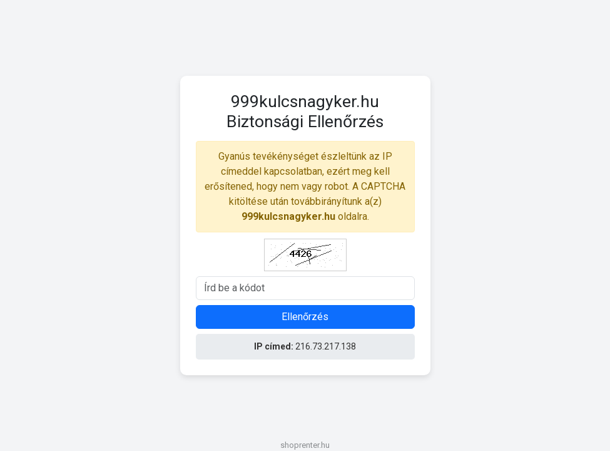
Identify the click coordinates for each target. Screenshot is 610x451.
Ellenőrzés (305, 317)
